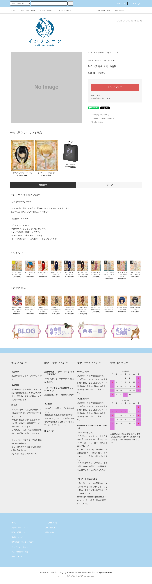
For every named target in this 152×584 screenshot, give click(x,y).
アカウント (119, 4)
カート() (135, 4)
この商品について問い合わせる (101, 118)
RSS (13, 556)
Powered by (76, 577)
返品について (96, 95)
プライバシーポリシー (20, 547)
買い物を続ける (95, 122)
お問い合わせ (118, 10)
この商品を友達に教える (98, 115)
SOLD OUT (115, 87)
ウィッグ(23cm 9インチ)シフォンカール (106, 53)
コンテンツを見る (63, 10)
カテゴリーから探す (26, 10)
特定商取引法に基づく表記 (100, 98)
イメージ (109, 185)
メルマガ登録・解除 (101, 10)
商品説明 (43, 185)
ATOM (19, 556)
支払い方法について (19, 527)
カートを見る (50, 527)
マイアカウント (51, 523)
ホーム (13, 10)
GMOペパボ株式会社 (86, 572)
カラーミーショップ (47, 572)
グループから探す (45, 10)
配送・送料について (19, 532)
